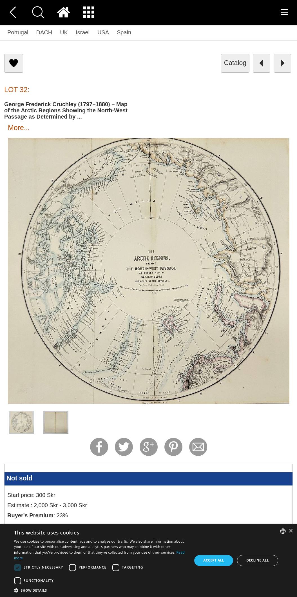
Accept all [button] (213, 560)
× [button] (291, 531)
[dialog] (148, 560)
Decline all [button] (257, 560)
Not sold (19, 478)
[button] (100, 590)
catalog (235, 62)
